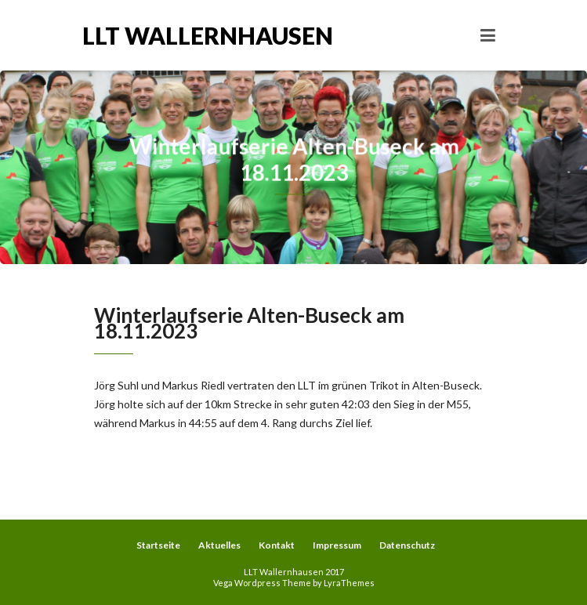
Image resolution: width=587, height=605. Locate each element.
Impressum (337, 545)
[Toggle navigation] (487, 35)
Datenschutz (407, 545)
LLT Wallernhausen (188, 35)
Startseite (158, 545)
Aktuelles (219, 545)
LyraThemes (349, 583)
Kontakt (277, 545)
